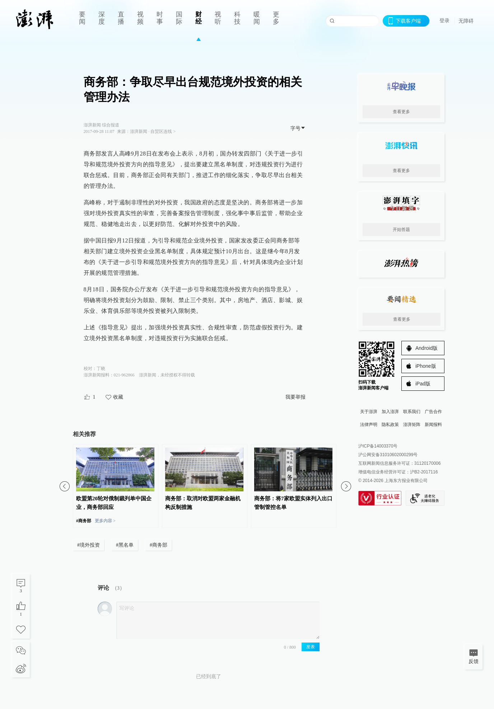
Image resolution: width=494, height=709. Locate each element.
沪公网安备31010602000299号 (388, 454)
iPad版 (422, 383)
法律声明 (368, 424)
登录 (444, 20)
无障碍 (466, 21)
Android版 (426, 348)
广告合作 (433, 411)
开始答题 (401, 229)
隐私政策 (390, 424)
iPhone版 (425, 366)
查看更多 (401, 111)
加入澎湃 (390, 411)
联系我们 (411, 411)
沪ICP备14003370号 (377, 446)
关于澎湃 (368, 411)
